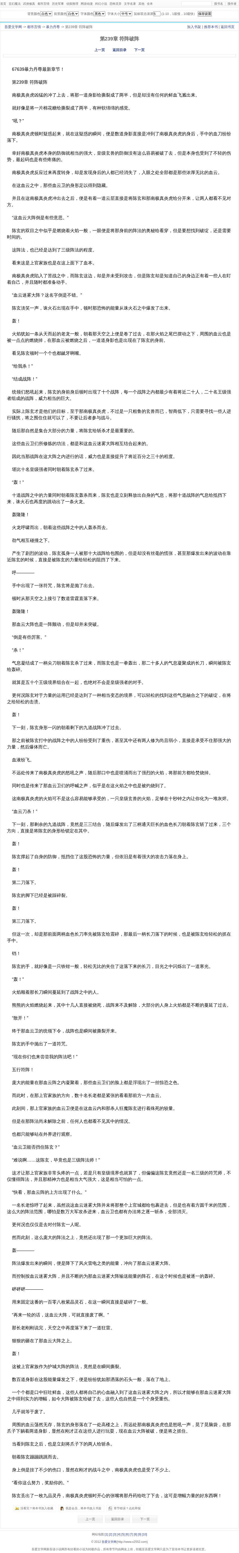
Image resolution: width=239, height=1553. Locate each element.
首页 (3, 3)
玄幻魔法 (15, 3)
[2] (110, 1534)
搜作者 (232, 3)
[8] (135, 1534)
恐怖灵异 (115, 3)
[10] (144, 1534)
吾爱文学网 (13, 27)
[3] (114, 1534)
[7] (131, 1534)
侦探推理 (72, 3)
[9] (139, 1534)
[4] (118, 1534)
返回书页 (228, 27)
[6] (127, 1534)
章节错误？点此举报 (127, 1508)
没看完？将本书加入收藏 (36, 1508)
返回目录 (119, 50)
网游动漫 (87, 3)
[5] (122, 1534)
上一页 (99, 50)
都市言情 (43, 3)
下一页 (139, 50)
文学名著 (130, 3)
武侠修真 (29, 3)
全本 (150, 3)
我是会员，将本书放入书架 (83, 1508)
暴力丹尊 (53, 27)
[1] (106, 1534)
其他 (141, 3)
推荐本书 (211, 27)
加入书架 (194, 27)
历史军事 (58, 3)
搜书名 (218, 3)
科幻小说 (101, 3)
